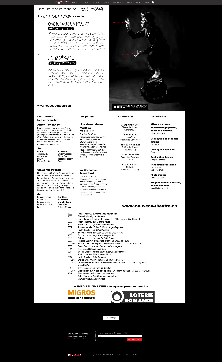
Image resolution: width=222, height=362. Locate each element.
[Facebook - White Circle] (153, 2)
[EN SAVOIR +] (119, 23)
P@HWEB (134, 355)
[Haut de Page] (111, 318)
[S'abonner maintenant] (134, 339)
